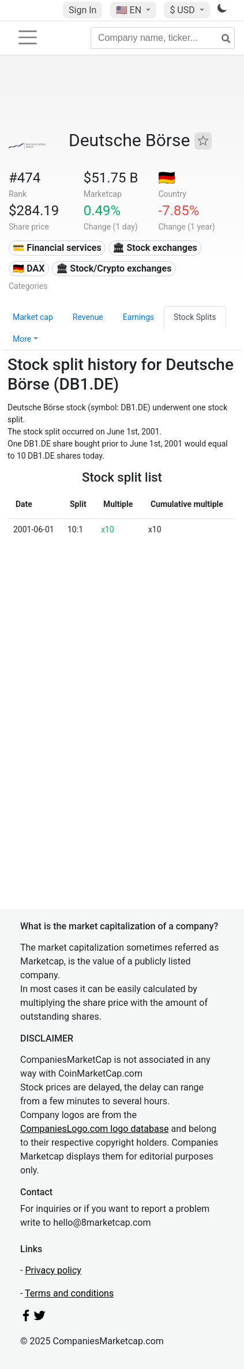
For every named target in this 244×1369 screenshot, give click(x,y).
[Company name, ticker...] (163, 38)
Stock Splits (195, 317)
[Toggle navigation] (27, 37)
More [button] (22, 339)
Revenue (88, 317)
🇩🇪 (166, 178)
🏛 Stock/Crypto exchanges (113, 268)
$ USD (183, 10)
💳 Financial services (57, 247)
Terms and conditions (69, 1293)
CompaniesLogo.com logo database (94, 1128)
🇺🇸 (130, 10)
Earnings (138, 317)
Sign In (82, 10)
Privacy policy (53, 1270)
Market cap (33, 317)
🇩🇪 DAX (28, 268)
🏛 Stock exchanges (154, 247)
